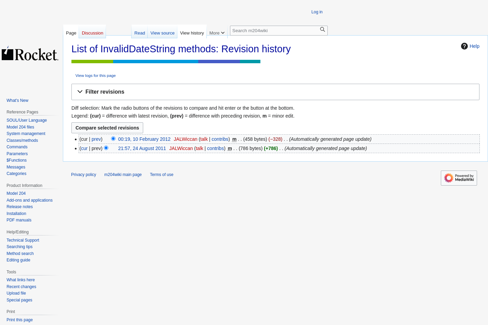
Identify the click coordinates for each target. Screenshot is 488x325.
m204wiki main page (122, 174)
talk (204, 139)
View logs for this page (96, 75)
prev (96, 139)
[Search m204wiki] (279, 31)
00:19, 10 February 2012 (144, 139)
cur (84, 148)
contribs (220, 139)
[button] (275, 92)
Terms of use (162, 174)
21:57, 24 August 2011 (142, 148)
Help (469, 46)
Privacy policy (83, 174)
